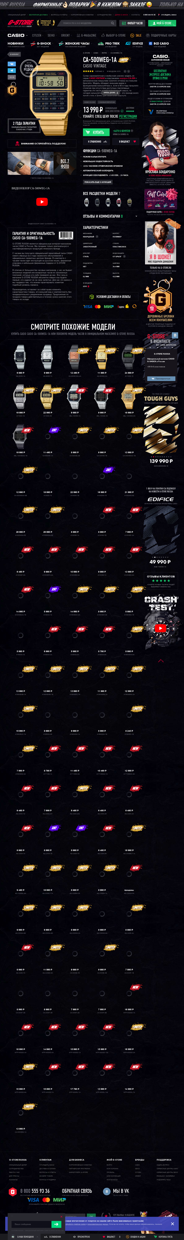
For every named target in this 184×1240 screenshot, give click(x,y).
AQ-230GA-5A (129, 893)
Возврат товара (46, 1176)
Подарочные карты (163, 35)
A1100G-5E (48, 416)
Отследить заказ (168, 15)
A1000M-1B (75, 495)
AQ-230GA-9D (48, 933)
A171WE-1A (48, 774)
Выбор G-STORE (116, 35)
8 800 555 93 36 (149, 15)
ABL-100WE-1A (74, 416)
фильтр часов (132, 23)
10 (170, 456)
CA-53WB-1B (75, 973)
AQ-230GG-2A (75, 933)
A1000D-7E (48, 495)
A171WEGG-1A (102, 774)
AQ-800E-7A (47, 376)
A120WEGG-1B (20, 615)
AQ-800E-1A (20, 376)
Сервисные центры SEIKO (167, 1172)
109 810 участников (156, 367)
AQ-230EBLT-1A (129, 853)
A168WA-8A (102, 654)
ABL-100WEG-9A (129, 416)
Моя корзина (112, 1168)
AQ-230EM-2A (75, 893)
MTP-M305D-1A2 (102, 1052)
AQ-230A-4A (129, 814)
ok (91, 1216)
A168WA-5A (75, 654)
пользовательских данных (97, 1224)
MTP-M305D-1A (75, 1052)
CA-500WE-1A (48, 456)
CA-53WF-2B (20, 1013)
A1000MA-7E (102, 495)
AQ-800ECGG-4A (75, 376)
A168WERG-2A (129, 694)
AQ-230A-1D (20, 814)
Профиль (110, 1172)
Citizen (36, 35)
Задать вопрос (163, 1165)
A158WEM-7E (129, 615)
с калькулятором (107, 102)
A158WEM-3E (102, 615)
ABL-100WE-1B (102, 416)
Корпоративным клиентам (82, 15)
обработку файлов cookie (75, 1224)
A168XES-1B (129, 734)
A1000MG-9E (129, 495)
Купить (98, 133)
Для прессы (14, 1176)
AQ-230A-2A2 (75, 814)
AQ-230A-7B (47, 853)
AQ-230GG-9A (102, 933)
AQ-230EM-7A (102, 893)
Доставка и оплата (47, 1168)
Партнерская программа (79, 1168)
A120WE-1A (102, 575)
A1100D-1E (20, 416)
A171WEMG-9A (129, 774)
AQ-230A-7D (74, 853)
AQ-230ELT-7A (47, 893)
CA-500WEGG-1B (129, 456)
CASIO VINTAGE (97, 78)
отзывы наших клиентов (124, 1216)
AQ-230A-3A (102, 814)
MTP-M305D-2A (129, 1052)
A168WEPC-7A (75, 694)
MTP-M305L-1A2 (102, 1092)
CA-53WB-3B (102, 973)
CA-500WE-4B (75, 456)
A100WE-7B (102, 535)
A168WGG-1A (75, 734)
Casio (16, 35)
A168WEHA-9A (129, 654)
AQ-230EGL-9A (20, 893)
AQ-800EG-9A (102, 376)
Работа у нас (14, 1172)
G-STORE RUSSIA (162, 354)
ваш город (156, 101)
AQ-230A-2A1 (48, 814)
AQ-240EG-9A (48, 973)
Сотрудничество (104, 15)
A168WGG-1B (102, 734)
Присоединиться (163, 379)
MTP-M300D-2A (20, 1052)
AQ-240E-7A (20, 973)
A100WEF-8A (20, 575)
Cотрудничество (16, 1168)
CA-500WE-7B (102, 456)
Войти (109, 1165)
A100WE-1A (75, 535)
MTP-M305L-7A (129, 1092)
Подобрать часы (164, 1180)
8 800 (35, 1191)
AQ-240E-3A (129, 933)
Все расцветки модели (100, 194)
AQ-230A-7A (20, 853)
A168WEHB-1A (20, 694)
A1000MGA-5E (20, 535)
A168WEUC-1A (20, 734)
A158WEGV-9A (74, 615)
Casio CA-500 (89, 102)
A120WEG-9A (129, 575)
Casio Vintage (94, 66)
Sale (139, 35)
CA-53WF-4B (74, 1013)
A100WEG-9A (75, 575)
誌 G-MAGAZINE (86, 35)
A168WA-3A (48, 654)
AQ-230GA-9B (20, 933)
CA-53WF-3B (47, 1013)
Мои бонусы (112, 1180)
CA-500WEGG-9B (20, 495)
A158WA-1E (48, 615)
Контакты (135, 15)
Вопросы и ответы (59, 15)
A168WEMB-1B (47, 694)
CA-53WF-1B (129, 973)
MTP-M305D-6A (20, 1092)
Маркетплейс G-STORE (78, 1172)
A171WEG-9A (75, 774)
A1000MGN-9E (47, 535)
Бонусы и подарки (48, 1180)
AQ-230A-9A (102, 853)
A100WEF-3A (129, 535)
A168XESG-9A (21, 774)
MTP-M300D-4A (47, 1052)
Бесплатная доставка (38, 15)
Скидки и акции (137, 1237)
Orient (65, 35)
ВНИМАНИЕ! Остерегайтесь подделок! (43, 143)
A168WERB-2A (102, 694)
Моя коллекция (114, 1176)
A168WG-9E (47, 734)
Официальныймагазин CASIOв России (46, 23)
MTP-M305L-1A (74, 1092)
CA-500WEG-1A (20, 1132)
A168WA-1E (20, 654)
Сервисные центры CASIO (167, 1168)
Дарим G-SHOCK (121, 15)
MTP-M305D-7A (47, 1092)
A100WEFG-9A (47, 575)
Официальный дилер (17, 15)
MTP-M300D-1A (129, 1013)
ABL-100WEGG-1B (20, 456)
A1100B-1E (129, 376)
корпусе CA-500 (127, 78)
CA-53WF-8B (102, 1013)
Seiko (51, 35)
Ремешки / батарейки (166, 1176)
